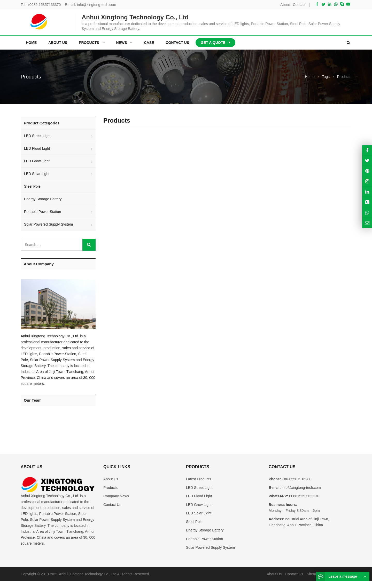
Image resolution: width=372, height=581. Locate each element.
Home (31, 43)
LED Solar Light (36, 174)
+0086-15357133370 (44, 5)
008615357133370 (303, 496)
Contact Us (112, 505)
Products (110, 488)
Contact (299, 5)
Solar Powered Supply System (48, 224)
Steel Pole (32, 186)
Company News (116, 496)
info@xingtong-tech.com (96, 5)
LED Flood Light (37, 148)
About (285, 5)
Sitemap (313, 574)
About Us (110, 479)
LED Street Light (37, 136)
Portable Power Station (42, 212)
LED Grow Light (37, 161)
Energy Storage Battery (43, 199)
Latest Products (198, 479)
